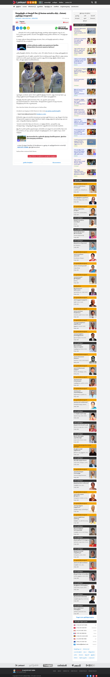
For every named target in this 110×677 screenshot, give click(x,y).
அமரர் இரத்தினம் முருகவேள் (81, 197)
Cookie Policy (83, 671)
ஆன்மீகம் (40, 6)
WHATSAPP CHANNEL (23, 147)
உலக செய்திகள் (78, 652)
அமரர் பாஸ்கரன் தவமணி (80, 265)
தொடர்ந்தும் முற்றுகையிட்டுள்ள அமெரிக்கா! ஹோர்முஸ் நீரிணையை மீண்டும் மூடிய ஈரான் (80, 172)
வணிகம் (56, 6)
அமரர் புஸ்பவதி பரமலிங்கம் (80, 562)
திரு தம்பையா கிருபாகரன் (80, 243)
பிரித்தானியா (91, 652)
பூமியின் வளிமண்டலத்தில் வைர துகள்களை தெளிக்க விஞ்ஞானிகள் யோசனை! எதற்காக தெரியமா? (42, 46)
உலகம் (25, 6)
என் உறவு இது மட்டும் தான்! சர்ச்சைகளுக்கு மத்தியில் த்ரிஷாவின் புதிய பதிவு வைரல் (79, 152)
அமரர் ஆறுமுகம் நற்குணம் (80, 300)
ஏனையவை (75, 6)
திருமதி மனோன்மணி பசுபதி (81, 425)
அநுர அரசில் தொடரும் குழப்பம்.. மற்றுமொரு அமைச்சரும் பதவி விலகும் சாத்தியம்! (79, 51)
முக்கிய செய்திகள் (27, 162)
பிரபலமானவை (56, 162)
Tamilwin (75, 34)
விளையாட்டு (32, 6)
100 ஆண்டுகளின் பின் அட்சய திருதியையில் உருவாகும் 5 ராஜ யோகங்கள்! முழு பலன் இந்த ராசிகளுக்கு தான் (79, 132)
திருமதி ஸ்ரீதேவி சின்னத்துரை (81, 540)
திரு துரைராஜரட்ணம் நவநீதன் (81, 574)
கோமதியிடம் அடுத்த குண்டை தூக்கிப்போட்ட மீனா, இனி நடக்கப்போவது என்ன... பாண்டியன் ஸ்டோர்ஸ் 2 (80, 102)
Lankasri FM (68, 2)
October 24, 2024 (41, 114)
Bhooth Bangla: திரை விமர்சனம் (79, 80)
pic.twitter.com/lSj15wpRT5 (53, 111)
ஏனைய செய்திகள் (80, 25)
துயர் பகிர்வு (78, 180)
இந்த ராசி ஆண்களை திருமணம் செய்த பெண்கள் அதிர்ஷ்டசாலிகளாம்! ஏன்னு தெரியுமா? (79, 92)
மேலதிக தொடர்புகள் (81, 622)
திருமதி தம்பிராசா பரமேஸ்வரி (81, 483)
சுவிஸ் (75, 655)
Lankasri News (26, 676)
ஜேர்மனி (87, 655)
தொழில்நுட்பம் (77, 649)
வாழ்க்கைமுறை (65, 6)
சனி (85, 15)
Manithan (76, 65)
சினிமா (61, 2)
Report (65, 22)
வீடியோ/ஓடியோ (83, 658)
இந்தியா (18, 6)
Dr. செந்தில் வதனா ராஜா (80, 413)
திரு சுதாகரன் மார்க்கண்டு (80, 596)
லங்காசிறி (47, 2)
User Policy (74, 671)
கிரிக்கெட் (23, 23)
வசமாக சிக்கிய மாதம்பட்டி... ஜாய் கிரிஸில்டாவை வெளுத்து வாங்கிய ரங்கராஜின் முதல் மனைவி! (80, 122)
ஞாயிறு (77, 15)
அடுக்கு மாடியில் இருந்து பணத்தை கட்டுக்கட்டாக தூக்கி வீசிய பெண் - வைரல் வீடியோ (80, 61)
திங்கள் (85, 21)
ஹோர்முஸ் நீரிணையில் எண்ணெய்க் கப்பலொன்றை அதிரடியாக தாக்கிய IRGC (80, 31)
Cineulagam (76, 44)
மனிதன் (54, 2)
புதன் (85, 18)
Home (54, 671)
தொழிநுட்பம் (49, 6)
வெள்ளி (93, 15)
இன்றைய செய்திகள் (85, 13)
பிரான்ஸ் (81, 655)
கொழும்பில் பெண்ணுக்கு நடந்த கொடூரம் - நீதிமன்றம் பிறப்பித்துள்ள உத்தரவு (80, 71)
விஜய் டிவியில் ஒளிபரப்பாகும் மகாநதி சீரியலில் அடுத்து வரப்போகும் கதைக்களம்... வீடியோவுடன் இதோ (79, 162)
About (59, 671)
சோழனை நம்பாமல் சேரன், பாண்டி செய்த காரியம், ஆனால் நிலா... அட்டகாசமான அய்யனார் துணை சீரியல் (80, 112)
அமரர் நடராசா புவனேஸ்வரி (80, 402)
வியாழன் (77, 18)
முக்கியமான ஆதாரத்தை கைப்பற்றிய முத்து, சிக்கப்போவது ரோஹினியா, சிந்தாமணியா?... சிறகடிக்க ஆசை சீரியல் (80, 41)
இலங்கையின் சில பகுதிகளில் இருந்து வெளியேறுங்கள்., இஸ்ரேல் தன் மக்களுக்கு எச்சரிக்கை (46, 137)
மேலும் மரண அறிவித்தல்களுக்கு (85, 617)
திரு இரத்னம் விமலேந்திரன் (81, 585)
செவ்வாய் (92, 18)
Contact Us (66, 671)
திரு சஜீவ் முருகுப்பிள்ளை (80, 460)
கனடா (84, 652)
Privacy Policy (93, 671)
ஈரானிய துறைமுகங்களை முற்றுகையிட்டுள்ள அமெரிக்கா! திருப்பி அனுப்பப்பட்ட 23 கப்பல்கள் (80, 142)
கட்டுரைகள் (91, 658)
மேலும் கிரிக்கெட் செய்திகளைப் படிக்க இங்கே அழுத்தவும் (42, 156)
